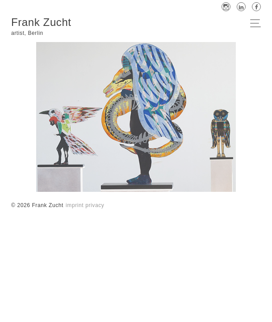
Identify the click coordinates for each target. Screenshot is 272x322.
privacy (94, 205)
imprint (75, 205)
